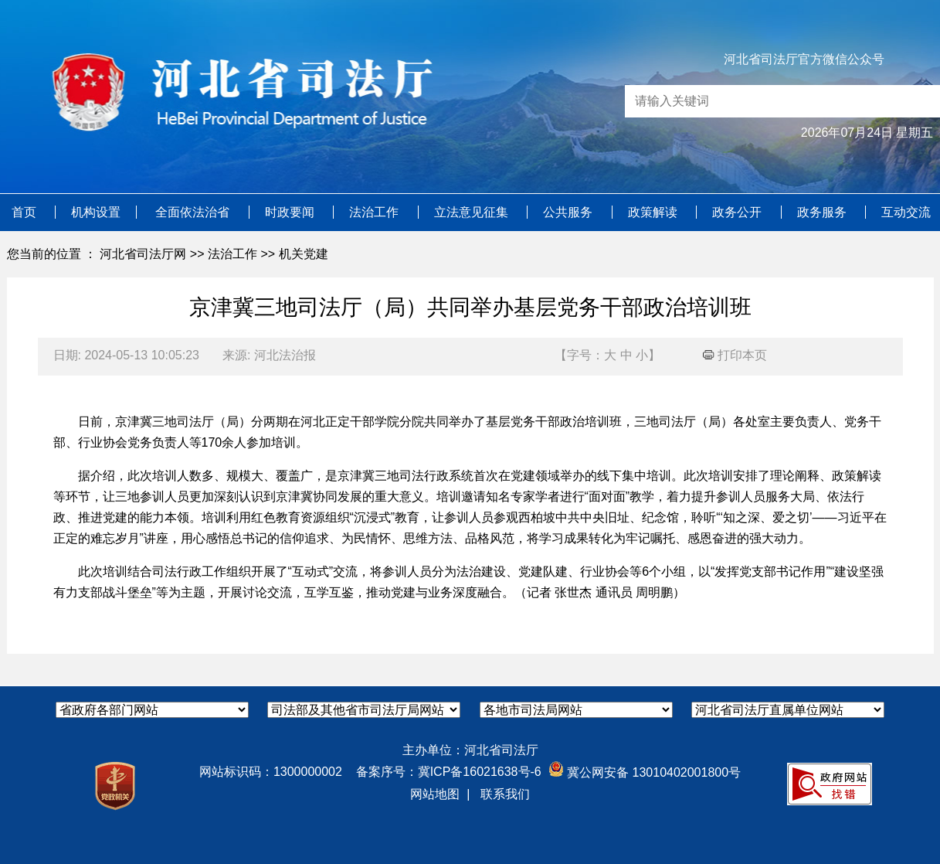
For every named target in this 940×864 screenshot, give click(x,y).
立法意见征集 (472, 212)
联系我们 (505, 794)
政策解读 (654, 212)
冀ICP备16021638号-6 (479, 771)
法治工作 (375, 212)
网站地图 (435, 794)
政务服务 (823, 212)
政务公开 (738, 212)
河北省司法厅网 (143, 253)
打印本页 (735, 355)
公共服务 (569, 212)
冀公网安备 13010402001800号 (644, 772)
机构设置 (95, 212)
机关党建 (303, 253)
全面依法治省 (193, 212)
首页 (25, 212)
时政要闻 (291, 212)
